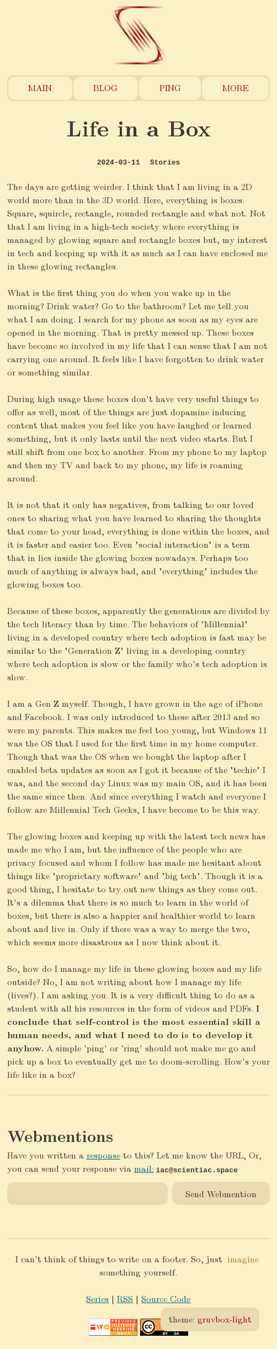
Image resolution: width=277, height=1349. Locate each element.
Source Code (165, 1298)
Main (40, 87)
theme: (210, 1319)
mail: (144, 1168)
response (103, 1155)
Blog (105, 87)
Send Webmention (221, 1193)
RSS (125, 1298)
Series (97, 1298)
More (235, 87)
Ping (170, 87)
